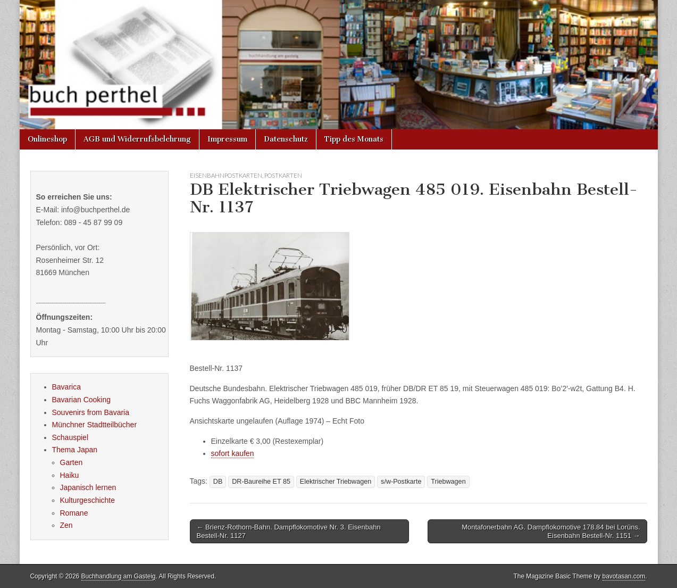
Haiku (69, 475)
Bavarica (66, 387)
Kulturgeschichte (87, 500)
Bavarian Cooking (81, 399)
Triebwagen (448, 481)
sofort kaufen (232, 453)
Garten (71, 462)
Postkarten (283, 175)
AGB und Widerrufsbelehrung (137, 139)
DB (218, 481)
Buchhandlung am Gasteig (118, 576)
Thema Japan (75, 449)
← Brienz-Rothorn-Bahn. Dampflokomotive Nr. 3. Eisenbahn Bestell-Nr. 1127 (289, 531)
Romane (74, 513)
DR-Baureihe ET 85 (261, 481)
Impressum (227, 139)
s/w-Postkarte (401, 481)
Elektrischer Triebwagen (335, 481)
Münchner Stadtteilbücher (94, 424)
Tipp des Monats (353, 139)
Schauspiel (70, 437)
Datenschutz (286, 139)
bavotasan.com (624, 576)
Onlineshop (47, 139)
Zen (66, 525)
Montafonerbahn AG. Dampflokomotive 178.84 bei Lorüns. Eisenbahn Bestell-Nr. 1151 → (551, 531)
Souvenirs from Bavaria (91, 412)
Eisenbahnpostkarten (226, 175)
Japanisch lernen (88, 487)
